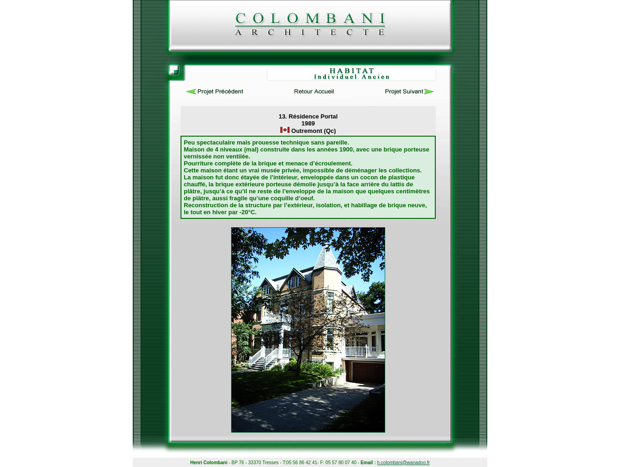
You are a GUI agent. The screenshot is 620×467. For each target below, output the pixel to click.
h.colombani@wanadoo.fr (403, 462)
